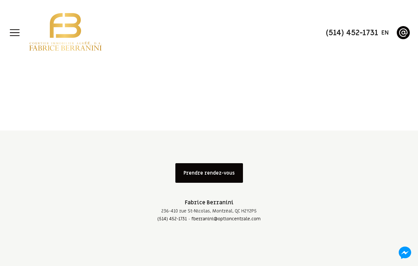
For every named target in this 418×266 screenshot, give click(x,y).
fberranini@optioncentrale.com (226, 219)
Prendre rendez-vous (209, 173)
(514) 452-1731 (172, 219)
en (385, 33)
